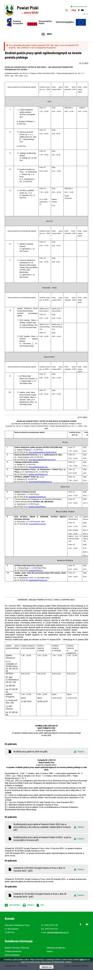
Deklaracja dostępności (55, 947)
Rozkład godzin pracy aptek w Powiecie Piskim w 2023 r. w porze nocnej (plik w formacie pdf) (49, 838)
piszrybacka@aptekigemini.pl (40, 482)
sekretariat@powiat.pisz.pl (58, 932)
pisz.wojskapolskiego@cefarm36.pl (42, 452)
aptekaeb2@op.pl (36, 570)
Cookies (49, 951)
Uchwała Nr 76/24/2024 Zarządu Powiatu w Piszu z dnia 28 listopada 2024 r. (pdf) (49, 895)
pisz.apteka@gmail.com (38, 467)
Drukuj (30, 905)
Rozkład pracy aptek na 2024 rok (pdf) (49, 751)
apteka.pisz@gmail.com (38, 474)
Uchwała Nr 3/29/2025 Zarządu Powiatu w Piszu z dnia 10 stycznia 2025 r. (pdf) (49, 869)
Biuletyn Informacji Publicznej (17, 947)
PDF (42, 905)
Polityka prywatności (13, 951)
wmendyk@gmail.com (37, 524)
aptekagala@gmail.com (38, 580)
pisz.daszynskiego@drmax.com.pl (42, 460)
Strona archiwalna (12, 955)
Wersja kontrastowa (80, 6)
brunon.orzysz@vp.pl (37, 506)
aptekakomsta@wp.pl (37, 497)
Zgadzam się (46, 967)
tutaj (82, 960)
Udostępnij (14, 905)
